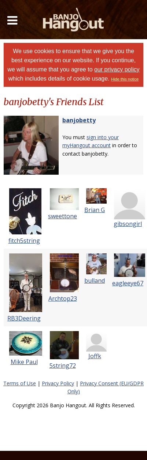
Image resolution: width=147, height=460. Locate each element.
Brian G (94, 210)
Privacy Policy (58, 383)
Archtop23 (62, 298)
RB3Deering (24, 318)
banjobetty (79, 120)
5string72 (62, 365)
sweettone (62, 216)
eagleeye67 (127, 283)
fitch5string (24, 241)
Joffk (94, 356)
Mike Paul (24, 362)
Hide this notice (125, 79)
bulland (94, 281)
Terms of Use (19, 383)
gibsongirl (128, 224)
